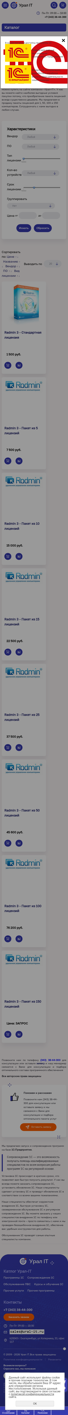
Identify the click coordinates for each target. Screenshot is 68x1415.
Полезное (43, 1413)
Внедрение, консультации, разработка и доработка (46, 71)
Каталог (25, 1413)
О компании (8, 1413)
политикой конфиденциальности (32, 1394)
